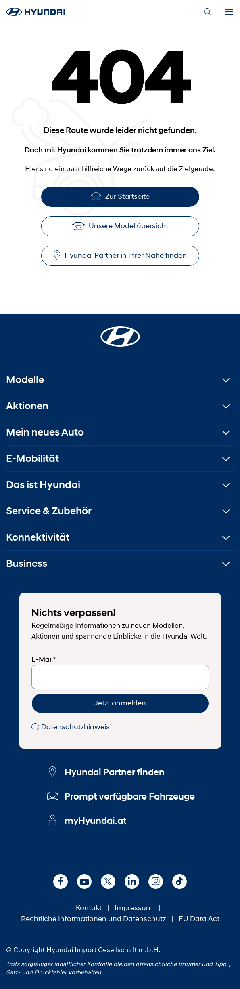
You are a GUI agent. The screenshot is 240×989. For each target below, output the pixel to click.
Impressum (134, 907)
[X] (108, 881)
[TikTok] (179, 881)
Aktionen (27, 406)
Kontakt (89, 907)
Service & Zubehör (49, 511)
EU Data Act (199, 918)
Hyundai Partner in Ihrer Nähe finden (120, 255)
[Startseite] (120, 331)
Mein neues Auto (45, 432)
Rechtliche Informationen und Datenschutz (93, 918)
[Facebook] (60, 881)
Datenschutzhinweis (70, 727)
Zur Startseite (120, 195)
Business (26, 563)
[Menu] (229, 12)
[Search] (207, 12)
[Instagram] (156, 881)
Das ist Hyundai (43, 484)
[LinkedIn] (132, 881)
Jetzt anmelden (120, 703)
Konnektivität (37, 537)
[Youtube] (84, 881)
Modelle (25, 379)
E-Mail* (43, 659)
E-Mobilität (32, 458)
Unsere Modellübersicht (120, 225)
